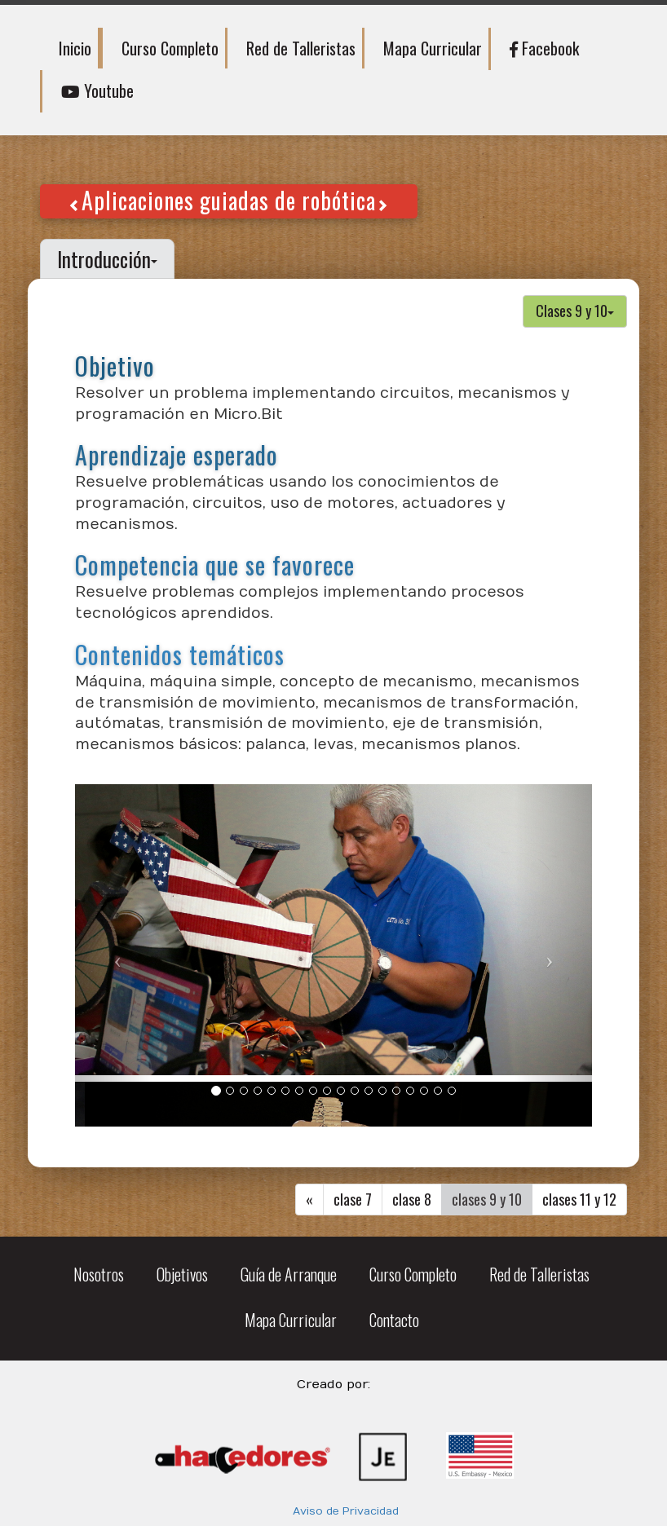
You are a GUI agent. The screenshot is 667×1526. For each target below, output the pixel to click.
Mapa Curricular (432, 48)
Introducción (107, 259)
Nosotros (98, 1274)
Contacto (394, 1320)
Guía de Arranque (289, 1274)
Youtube (97, 90)
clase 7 (353, 1199)
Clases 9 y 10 (575, 310)
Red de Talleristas (301, 48)
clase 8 (411, 1199)
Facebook (544, 48)
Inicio (75, 48)
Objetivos (182, 1274)
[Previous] (309, 1200)
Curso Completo (170, 48)
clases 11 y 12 (579, 1199)
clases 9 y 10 (487, 1199)
